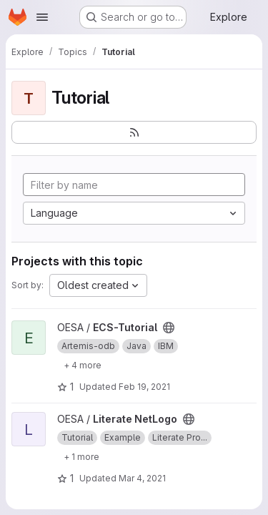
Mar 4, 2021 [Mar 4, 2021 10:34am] (142, 478)
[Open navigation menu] (42, 17)
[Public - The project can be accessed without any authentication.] (168, 327)
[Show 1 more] (81, 456)
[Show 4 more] (82, 364)
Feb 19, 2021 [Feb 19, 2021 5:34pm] (144, 386)
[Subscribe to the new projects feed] (134, 132)
